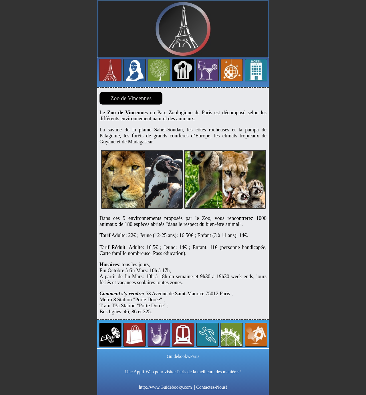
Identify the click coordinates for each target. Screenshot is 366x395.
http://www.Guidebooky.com (165, 387)
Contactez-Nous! (211, 387)
